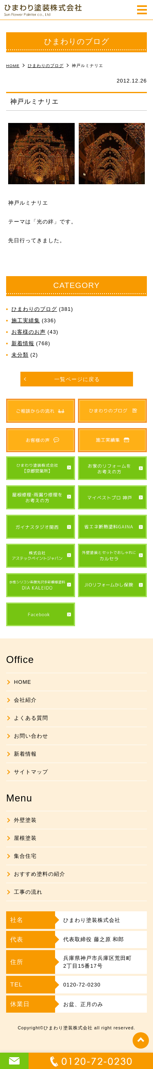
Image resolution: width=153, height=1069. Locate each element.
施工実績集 (25, 320)
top (141, 1040)
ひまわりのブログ (34, 309)
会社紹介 (25, 700)
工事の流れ (28, 892)
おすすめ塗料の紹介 (39, 874)
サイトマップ (31, 772)
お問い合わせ (31, 736)
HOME (22, 682)
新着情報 (22, 343)
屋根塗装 (25, 838)
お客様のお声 (28, 332)
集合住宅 (25, 856)
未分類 (20, 355)
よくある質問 (31, 718)
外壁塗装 (25, 820)
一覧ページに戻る (77, 379)
